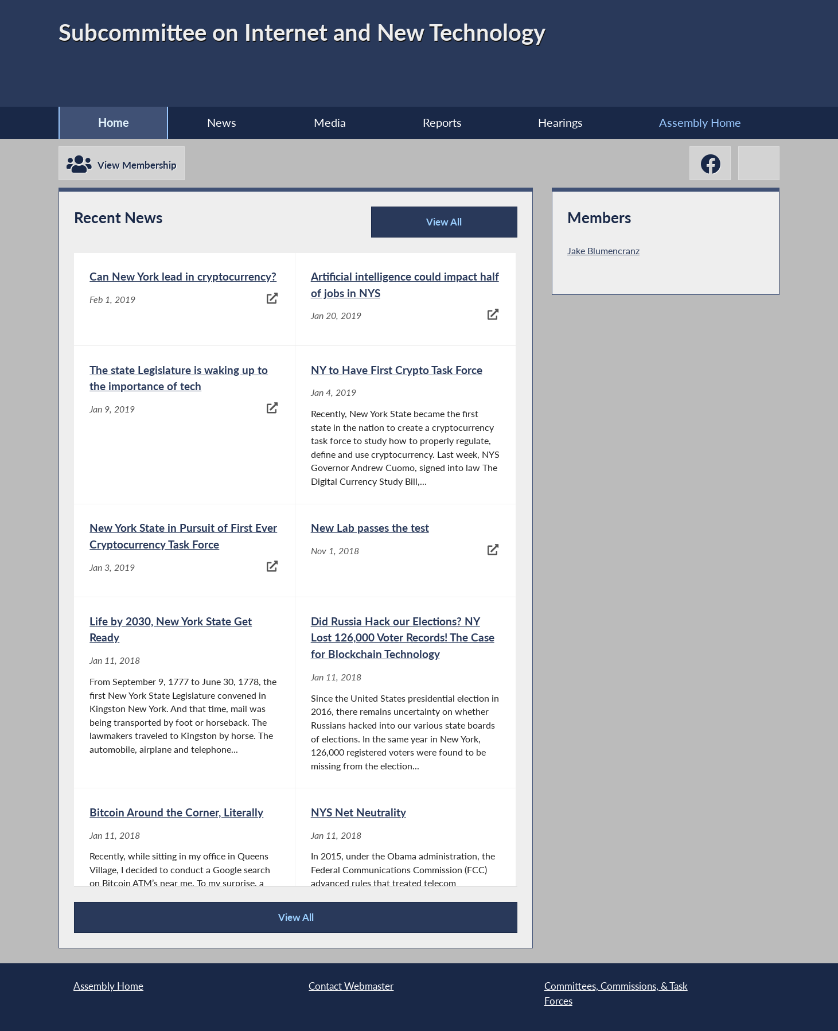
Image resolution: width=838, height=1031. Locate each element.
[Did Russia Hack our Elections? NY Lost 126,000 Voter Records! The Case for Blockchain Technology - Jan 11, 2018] (405, 692)
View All (420, 227)
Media (330, 122)
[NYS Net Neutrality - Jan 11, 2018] (405, 867)
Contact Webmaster (351, 986)
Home (113, 122)
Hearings (560, 122)
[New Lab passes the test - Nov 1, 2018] (405, 550)
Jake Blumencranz (603, 250)
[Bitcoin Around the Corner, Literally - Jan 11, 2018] (184, 867)
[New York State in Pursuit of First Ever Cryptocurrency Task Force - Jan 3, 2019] (184, 550)
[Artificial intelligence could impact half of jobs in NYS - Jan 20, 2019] (405, 299)
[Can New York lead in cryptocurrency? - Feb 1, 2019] (184, 299)
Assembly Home (700, 122)
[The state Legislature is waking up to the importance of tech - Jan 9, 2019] (184, 424)
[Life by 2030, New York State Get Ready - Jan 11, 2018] (184, 692)
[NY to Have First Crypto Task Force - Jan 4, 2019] (405, 424)
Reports (442, 122)
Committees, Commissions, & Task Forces (616, 993)
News (221, 122)
